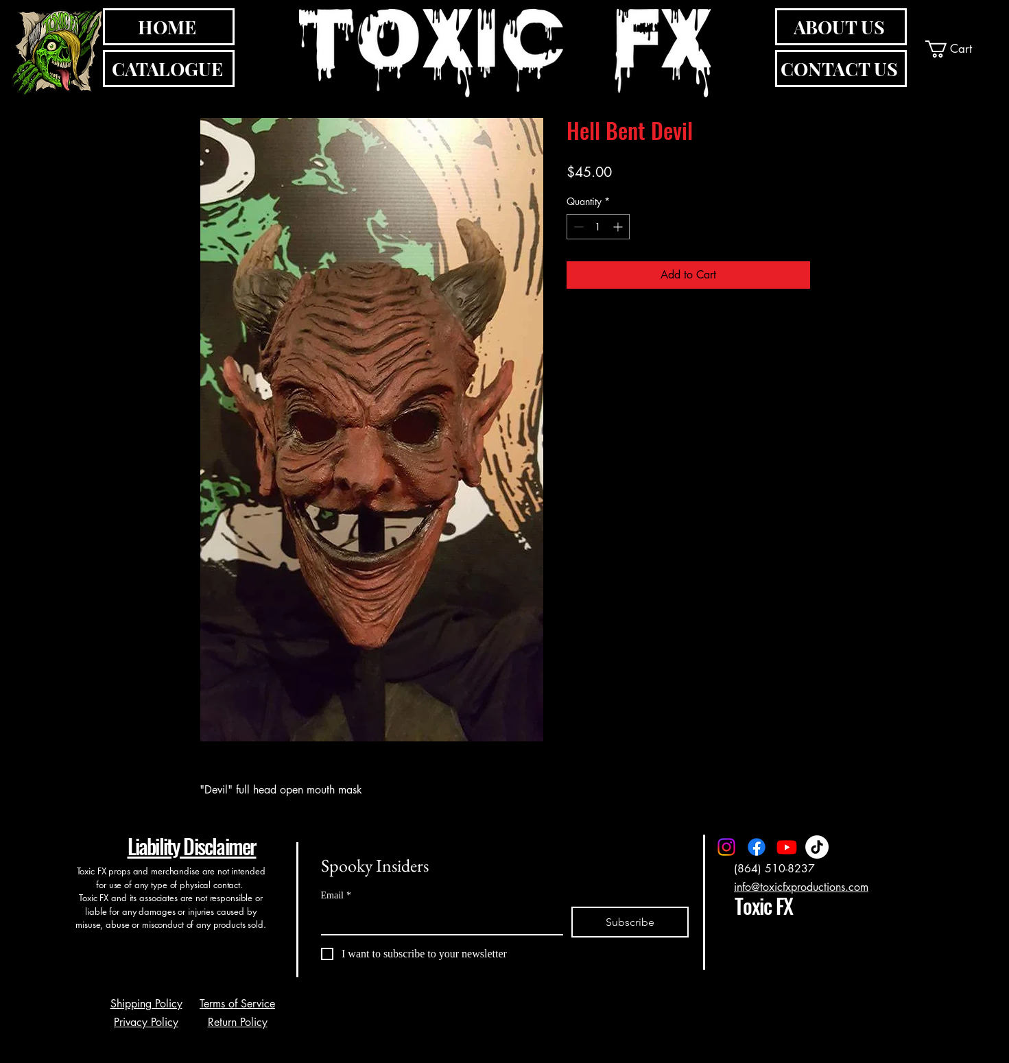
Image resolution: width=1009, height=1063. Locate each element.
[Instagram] (726, 847)
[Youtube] (786, 847)
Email (336, 895)
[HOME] (169, 26)
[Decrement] (577, 227)
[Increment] (619, 227)
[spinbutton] (598, 227)
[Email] (438, 920)
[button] (959, 49)
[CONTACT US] (841, 68)
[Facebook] (756, 847)
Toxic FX (763, 905)
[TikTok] (817, 847)
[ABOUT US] (841, 26)
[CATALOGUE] (169, 68)
